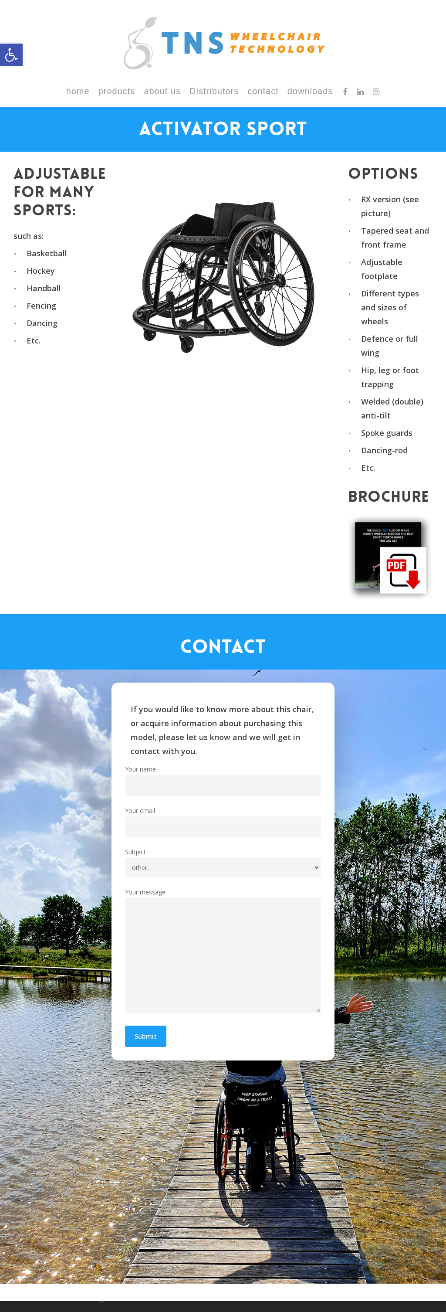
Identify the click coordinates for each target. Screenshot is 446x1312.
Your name (223, 780)
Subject (223, 862)
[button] (11, 55)
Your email (223, 821)
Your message (223, 952)
